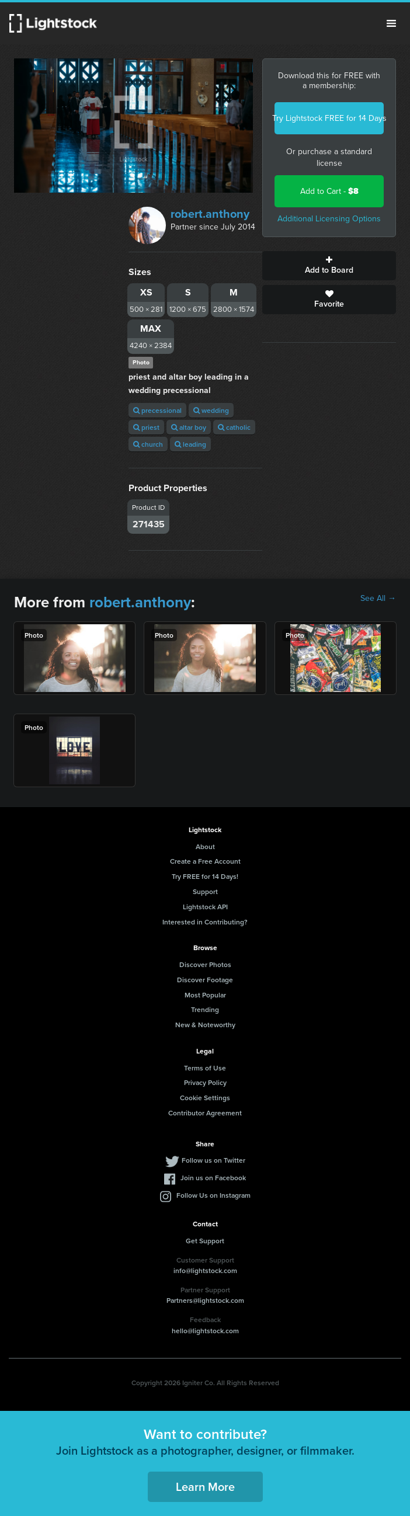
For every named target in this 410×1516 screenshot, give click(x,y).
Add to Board (329, 266)
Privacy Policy (205, 1082)
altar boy (188, 427)
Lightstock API (205, 907)
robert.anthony (210, 213)
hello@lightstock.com (205, 1331)
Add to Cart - (329, 191)
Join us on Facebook (213, 1178)
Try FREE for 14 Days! (205, 876)
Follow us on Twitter (213, 1160)
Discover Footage (205, 980)
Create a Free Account (205, 861)
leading (190, 444)
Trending (205, 1009)
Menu (391, 23)
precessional (157, 410)
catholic (234, 427)
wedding (211, 410)
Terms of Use (205, 1068)
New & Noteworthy (205, 1025)
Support (205, 891)
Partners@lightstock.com (205, 1300)
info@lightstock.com (205, 1270)
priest (146, 427)
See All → (378, 598)
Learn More (205, 1486)
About (205, 846)
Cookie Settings (205, 1098)
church (148, 444)
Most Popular (205, 995)
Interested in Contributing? (205, 922)
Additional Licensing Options (329, 219)
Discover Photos (205, 964)
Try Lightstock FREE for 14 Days (329, 118)
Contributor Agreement (205, 1113)
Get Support (205, 1241)
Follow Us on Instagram (213, 1195)
